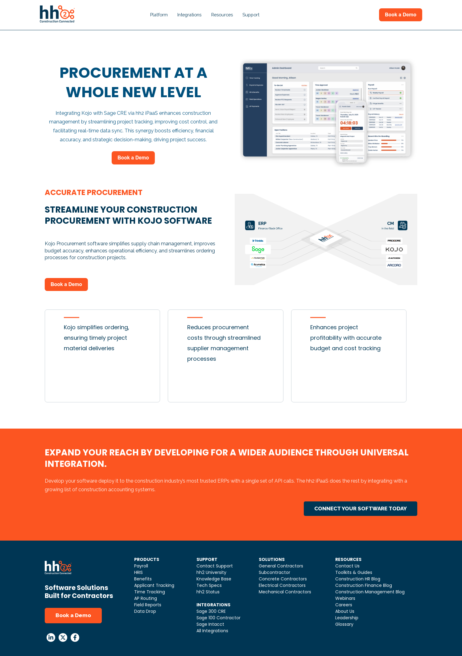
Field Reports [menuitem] (147, 605)
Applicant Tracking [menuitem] (154, 585)
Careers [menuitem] (343, 605)
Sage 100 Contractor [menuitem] (218, 618)
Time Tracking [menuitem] (149, 592)
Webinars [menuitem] (345, 598)
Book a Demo (73, 615)
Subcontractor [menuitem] (274, 572)
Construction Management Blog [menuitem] (370, 592)
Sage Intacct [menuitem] (210, 624)
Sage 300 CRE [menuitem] (211, 611)
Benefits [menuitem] (143, 579)
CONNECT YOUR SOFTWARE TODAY (360, 508)
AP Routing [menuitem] (145, 598)
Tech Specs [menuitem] (209, 585)
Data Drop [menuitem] (145, 611)
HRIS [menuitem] (138, 572)
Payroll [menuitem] (141, 566)
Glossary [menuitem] (344, 624)
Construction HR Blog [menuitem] (357, 579)
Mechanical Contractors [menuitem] (285, 592)
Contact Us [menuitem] (347, 566)
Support (250, 14)
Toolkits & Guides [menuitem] (353, 572)
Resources (222, 14)
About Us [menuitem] (344, 611)
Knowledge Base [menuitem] (213, 579)
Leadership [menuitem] (346, 618)
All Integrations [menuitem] (212, 631)
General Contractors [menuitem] (281, 566)
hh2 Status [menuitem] (208, 592)
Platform (159, 14)
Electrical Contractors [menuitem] (282, 585)
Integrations (189, 14)
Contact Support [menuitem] (214, 566)
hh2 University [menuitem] (211, 572)
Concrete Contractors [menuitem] (283, 579)
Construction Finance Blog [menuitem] (363, 585)
